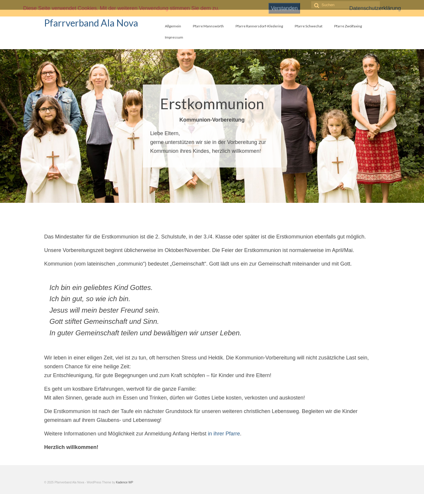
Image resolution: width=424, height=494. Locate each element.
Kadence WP (124, 482)
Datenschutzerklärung (375, 8)
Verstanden (284, 8)
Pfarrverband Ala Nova (91, 23)
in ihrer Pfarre (224, 434)
